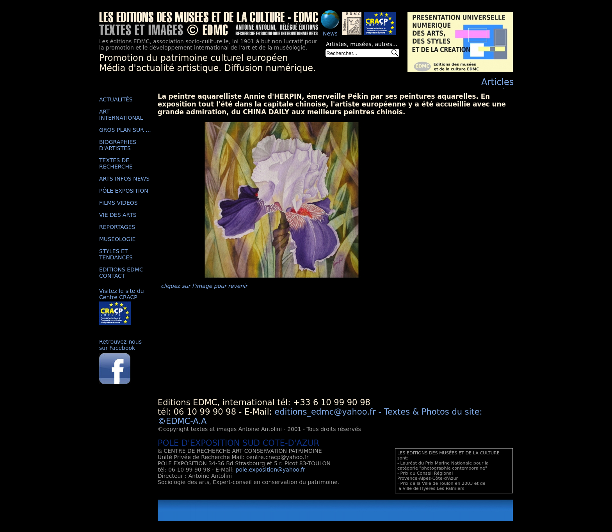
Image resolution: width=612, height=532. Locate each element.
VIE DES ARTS (118, 215)
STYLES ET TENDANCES (116, 254)
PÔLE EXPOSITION (123, 191)
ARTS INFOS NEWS (124, 179)
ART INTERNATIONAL (121, 114)
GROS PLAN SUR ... (125, 130)
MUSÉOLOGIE (117, 239)
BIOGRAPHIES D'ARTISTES (117, 145)
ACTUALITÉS (116, 99)
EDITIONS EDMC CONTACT (121, 272)
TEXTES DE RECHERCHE (116, 163)
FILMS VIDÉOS (118, 203)
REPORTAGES (117, 227)
